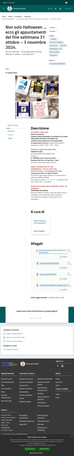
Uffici (2, 385)
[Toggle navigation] (4, 8)
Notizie (58, 379)
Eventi (58, 397)
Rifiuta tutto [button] (44, 449)
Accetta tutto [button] (30, 449)
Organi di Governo (6, 379)
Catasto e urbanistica (25, 395)
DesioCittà (27, 16)
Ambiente (40, 393)
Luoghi (58, 394)
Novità (10, 16)
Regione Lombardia (8, 2)
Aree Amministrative (7, 382)
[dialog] (37, 445)
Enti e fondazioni (6, 388)
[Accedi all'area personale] (66, 2)
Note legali (40, 424)
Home (4, 16)
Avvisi (57, 385)
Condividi (53, 27)
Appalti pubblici (24, 392)
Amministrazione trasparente (42, 416)
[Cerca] (70, 9)
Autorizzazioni (41, 402)
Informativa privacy (43, 421)
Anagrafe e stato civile (26, 379)
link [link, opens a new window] (54, 445)
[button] (37, 453)
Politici (3, 392)
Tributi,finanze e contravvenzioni (42, 389)
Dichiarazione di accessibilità (42, 428)
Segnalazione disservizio (26, 421)
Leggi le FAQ (23, 424)
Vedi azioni (54, 31)
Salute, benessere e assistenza (43, 398)
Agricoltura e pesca (43, 406)
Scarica (63, 256)
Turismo (21, 398)
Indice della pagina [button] (13, 125)
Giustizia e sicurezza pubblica (43, 383)
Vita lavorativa (23, 385)
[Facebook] (55, 8)
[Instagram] (59, 8)
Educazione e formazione (45, 379)
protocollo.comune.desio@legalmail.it (16, 434)
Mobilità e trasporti (25, 401)
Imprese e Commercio (25, 388)
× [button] (72, 436)
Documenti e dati (6, 401)
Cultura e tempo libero (26, 382)
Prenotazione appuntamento (23, 416)
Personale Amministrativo (6, 396)
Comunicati (18, 16)
